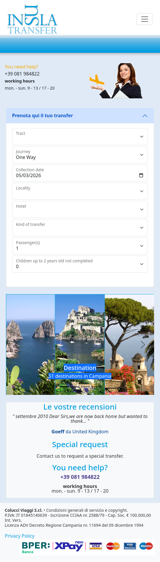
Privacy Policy (19, 536)
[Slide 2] (74, 386)
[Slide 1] (64, 386)
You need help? (80, 467)
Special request (80, 444)
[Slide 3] (85, 386)
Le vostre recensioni (80, 406)
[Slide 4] (96, 386)
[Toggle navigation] (144, 19)
